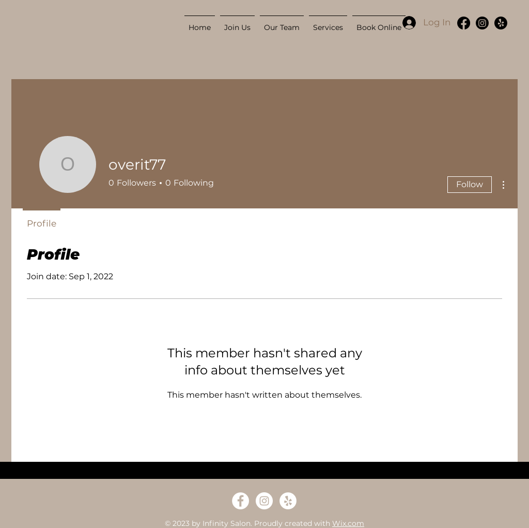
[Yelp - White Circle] (288, 500)
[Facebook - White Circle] (240, 500)
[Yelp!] (500, 23)
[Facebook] (463, 23)
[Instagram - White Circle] (264, 500)
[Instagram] (482, 23)
